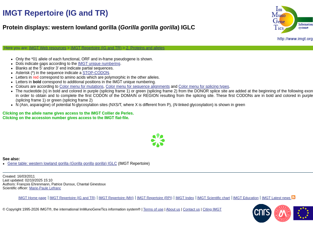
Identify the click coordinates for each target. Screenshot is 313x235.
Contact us (191, 209)
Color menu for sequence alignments (138, 86)
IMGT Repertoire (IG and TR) (96, 48)
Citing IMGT (212, 209)
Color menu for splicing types (203, 86)
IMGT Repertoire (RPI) (154, 198)
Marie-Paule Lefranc (45, 188)
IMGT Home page (32, 198)
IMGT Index (184, 198)
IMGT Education (246, 198)
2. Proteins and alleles (145, 48)
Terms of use (153, 209)
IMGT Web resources (47, 48)
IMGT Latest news (278, 198)
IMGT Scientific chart (213, 198)
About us (173, 209)
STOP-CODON (96, 72)
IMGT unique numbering (99, 63)
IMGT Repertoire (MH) (116, 198)
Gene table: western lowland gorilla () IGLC (62, 163)
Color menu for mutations (81, 86)
